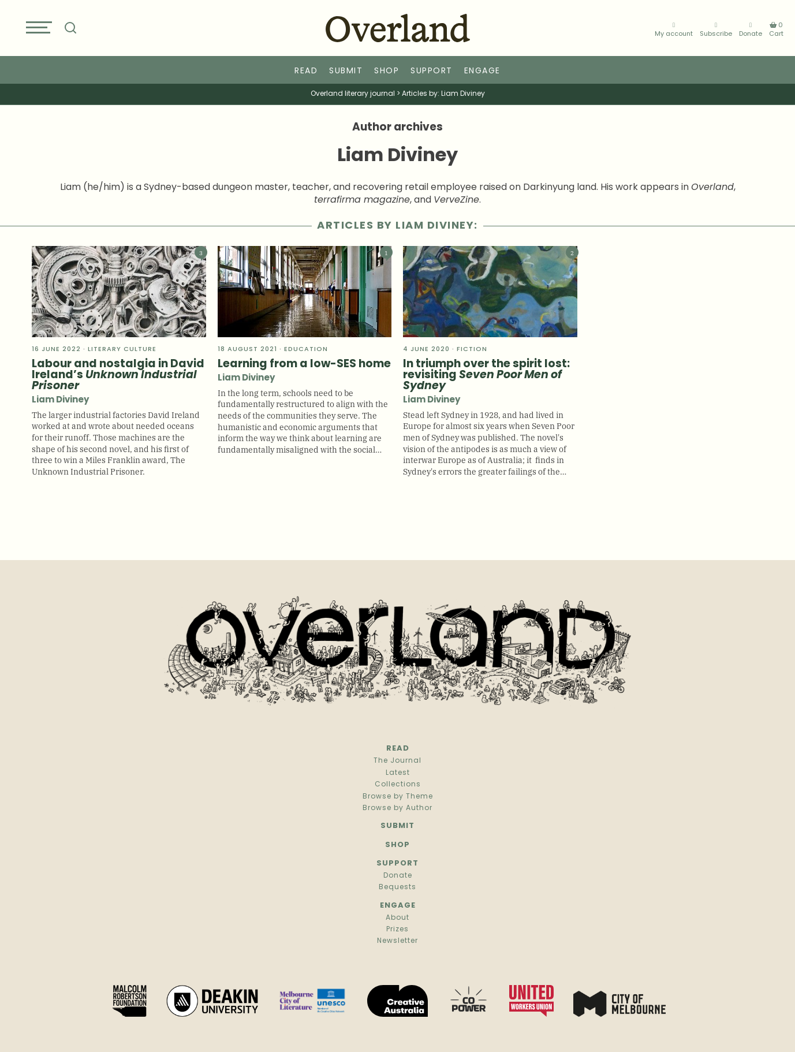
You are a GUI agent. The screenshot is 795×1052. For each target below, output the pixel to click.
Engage (482, 71)
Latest (398, 773)
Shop (386, 71)
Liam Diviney (60, 400)
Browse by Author (397, 808)
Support (431, 71)
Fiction (472, 349)
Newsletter (397, 941)
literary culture (122, 349)
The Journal (397, 761)
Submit (346, 71)
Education (306, 349)
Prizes (397, 929)
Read (306, 71)
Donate (750, 30)
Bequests (397, 887)
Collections (398, 784)
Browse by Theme (398, 796)
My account (674, 30)
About (397, 918)
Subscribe (716, 30)
